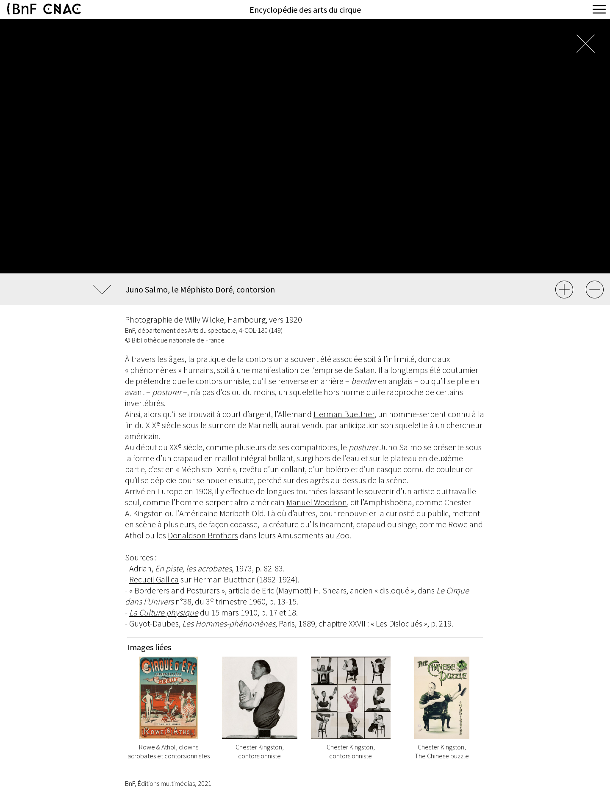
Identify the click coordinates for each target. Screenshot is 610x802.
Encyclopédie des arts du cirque (305, 9)
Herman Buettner (343, 414)
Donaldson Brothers (203, 535)
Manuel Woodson (316, 502)
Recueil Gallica (154, 579)
